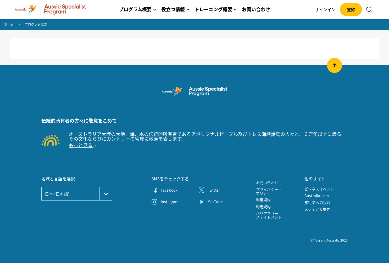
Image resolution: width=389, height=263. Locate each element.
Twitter (214, 190)
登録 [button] (351, 9)
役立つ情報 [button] (175, 9)
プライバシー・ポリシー (269, 191)
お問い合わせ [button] (256, 9)
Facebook (169, 190)
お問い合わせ (267, 182)
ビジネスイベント (319, 189)
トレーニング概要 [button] (215, 9)
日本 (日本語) (57, 194)
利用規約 (263, 200)
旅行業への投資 (317, 202)
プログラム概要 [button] (137, 9)
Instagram (170, 201)
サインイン (325, 9)
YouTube (215, 201)
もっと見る (82, 145)
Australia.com (316, 195)
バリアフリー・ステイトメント (269, 215)
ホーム (9, 24)
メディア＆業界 (317, 209)
